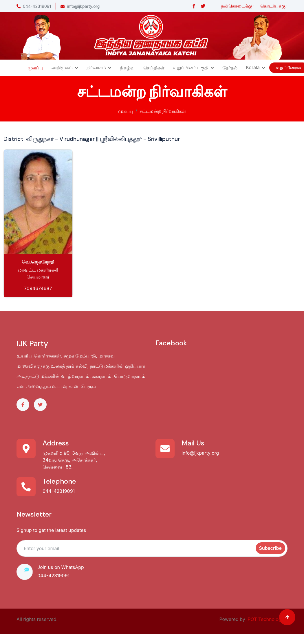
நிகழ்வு (127, 68)
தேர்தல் (229, 68)
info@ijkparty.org (80, 6)
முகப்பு (35, 68)
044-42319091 (34, 6)
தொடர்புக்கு (272, 6)
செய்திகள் (153, 68)
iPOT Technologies (266, 619)
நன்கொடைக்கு (236, 6)
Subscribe (270, 548)
